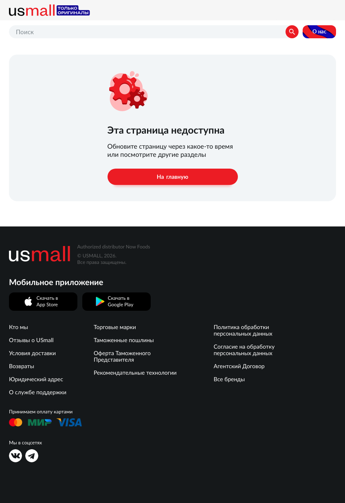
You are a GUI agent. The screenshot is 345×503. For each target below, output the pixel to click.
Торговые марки (115, 327)
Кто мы (18, 327)
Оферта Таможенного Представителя (122, 356)
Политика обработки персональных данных (242, 330)
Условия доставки (32, 353)
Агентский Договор (238, 366)
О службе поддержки (37, 392)
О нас (319, 32)
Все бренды (229, 379)
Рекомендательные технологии (135, 372)
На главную (172, 177)
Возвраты (21, 366)
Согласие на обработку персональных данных (244, 349)
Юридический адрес (36, 379)
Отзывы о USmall (31, 340)
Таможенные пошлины (124, 340)
